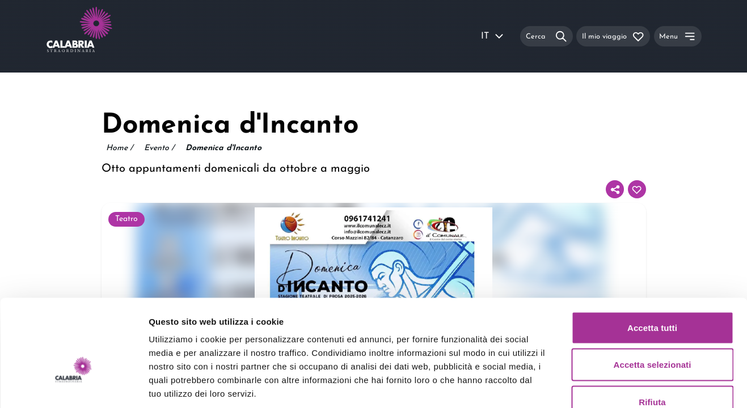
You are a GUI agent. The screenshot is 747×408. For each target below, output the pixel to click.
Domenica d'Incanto (223, 148)
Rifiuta (652, 333)
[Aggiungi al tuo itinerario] (637, 189)
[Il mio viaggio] (613, 36)
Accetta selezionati (652, 296)
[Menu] (678, 36)
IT (493, 36)
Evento (159, 148)
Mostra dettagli (596, 385)
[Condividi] (615, 189)
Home (119, 148)
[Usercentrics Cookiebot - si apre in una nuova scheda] (73, 385)
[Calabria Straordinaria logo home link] (101, 36)
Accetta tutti (652, 259)
